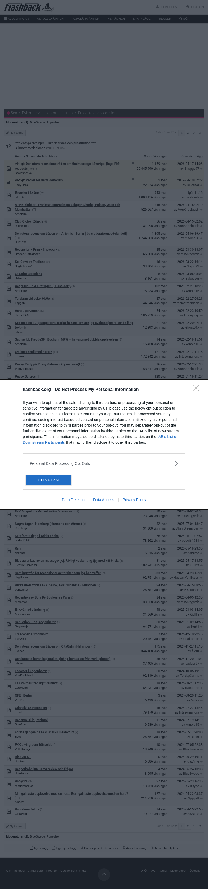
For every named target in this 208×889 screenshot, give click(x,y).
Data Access (103, 500)
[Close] (197, 390)
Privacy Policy (134, 500)
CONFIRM (51, 480)
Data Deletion (73, 500)
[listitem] (104, 463)
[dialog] (104, 444)
